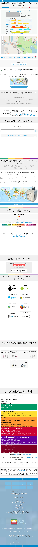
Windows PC (25, 297)
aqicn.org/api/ (33, 115)
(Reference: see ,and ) (19, 426)
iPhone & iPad (13, 288)
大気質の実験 (19, 501)
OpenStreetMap (30, 53)
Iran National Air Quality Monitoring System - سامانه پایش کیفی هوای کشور (19, 536)
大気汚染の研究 (18, 497)
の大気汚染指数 (13, 11)
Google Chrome (13, 306)
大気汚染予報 (19, 510)
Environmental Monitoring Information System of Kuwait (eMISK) (19, 539)
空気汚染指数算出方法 (19, 508)
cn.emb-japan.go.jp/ (26, 454)
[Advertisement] (19, 148)
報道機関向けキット (19, 494)
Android (25, 288)
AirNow (35, 457)
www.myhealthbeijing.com (15, 464)
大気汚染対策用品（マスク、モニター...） (19, 511)
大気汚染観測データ (19, 507)
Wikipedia (29, 457)
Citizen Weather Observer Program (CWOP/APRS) (19, 535)
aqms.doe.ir (20, 70)
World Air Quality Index (32, 471)
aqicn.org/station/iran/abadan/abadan (24, 222)
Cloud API (25, 315)
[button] (16, 46)
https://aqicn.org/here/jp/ (19, 97)
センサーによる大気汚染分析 (19, 502)
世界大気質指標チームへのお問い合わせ (19, 493)
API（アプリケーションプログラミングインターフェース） (19, 512)
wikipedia (16, 454)
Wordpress (13, 316)
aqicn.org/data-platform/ (19, 236)
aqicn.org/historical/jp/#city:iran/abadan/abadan (18, 235)
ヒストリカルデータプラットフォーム (19, 513)
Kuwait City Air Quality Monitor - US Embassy (19, 537)
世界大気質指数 (22, 470)
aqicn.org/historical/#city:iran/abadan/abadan (23, 221)
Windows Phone (13, 297)
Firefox (25, 306)
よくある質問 (18, 505)
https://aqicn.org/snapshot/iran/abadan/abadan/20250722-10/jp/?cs (19, 103)
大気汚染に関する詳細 (19, 500)
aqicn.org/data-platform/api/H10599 (24, 114)
